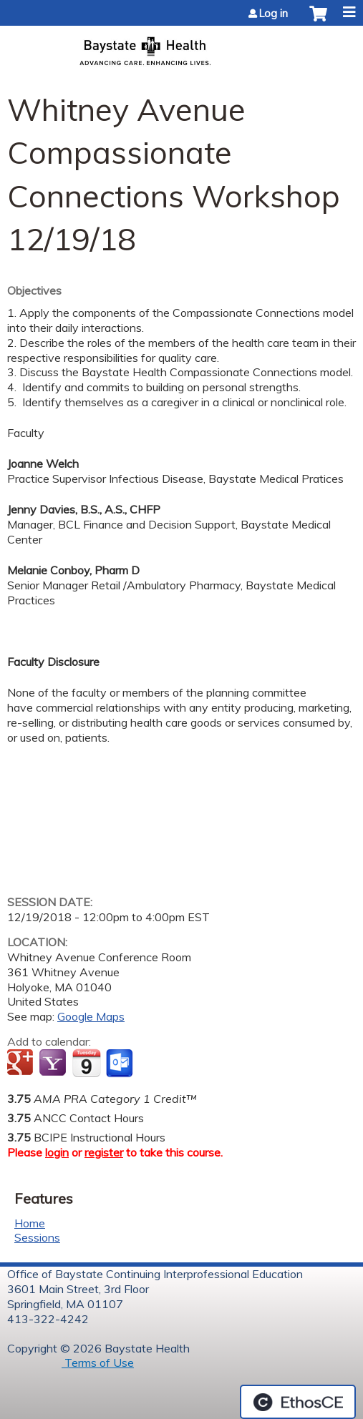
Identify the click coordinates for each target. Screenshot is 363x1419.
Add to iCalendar (86, 1063)
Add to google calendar (22, 1063)
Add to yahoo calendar (54, 1063)
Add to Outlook (120, 1063)
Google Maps (91, 1016)
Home (29, 1223)
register (103, 1152)
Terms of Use (98, 1362)
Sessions (37, 1237)
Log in (273, 14)
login (57, 1152)
